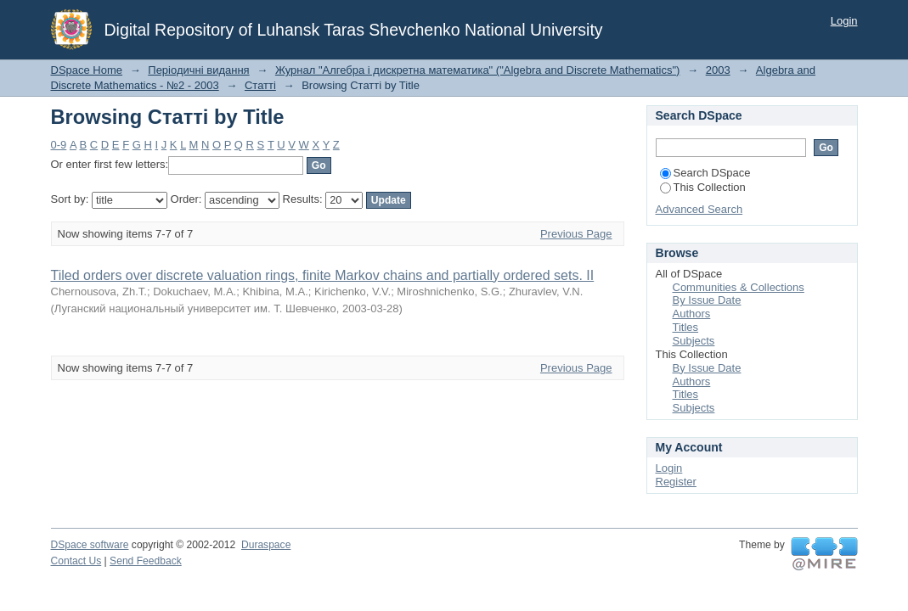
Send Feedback (146, 561)
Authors (692, 313)
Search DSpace (705, 172)
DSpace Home (87, 70)
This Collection (703, 187)
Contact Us (76, 561)
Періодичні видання (198, 70)
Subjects (694, 340)
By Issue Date (707, 300)
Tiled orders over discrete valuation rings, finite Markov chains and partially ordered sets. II (323, 275)
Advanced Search (699, 209)
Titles (686, 327)
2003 (718, 70)
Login (844, 20)
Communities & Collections (738, 287)
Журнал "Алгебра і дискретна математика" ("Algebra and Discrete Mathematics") (477, 70)
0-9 (59, 144)
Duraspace (265, 545)
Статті (260, 85)
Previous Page (576, 233)
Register (676, 481)
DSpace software (90, 545)
